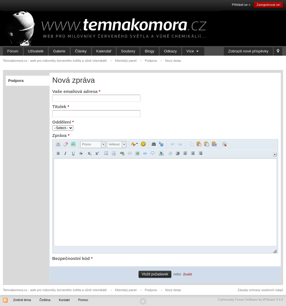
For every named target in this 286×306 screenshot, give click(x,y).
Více (193, 51)
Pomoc (83, 300)
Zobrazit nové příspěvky (248, 51)
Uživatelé (35, 51)
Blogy (149, 51)
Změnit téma (22, 300)
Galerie (59, 51)
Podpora (16, 80)
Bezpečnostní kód (72, 258)
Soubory (128, 51)
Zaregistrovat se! (268, 4)
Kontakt (64, 300)
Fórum (12, 51)
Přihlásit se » (241, 4)
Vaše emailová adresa (76, 91)
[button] (58, 143)
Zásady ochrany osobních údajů (260, 290)
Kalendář (103, 51)
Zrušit (187, 274)
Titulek (60, 106)
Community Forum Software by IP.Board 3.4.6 (250, 299)
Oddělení (63, 121)
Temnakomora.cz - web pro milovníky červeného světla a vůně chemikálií (55, 290)
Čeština (44, 300)
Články (81, 51)
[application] (165, 196)
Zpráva (60, 135)
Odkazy (170, 51)
